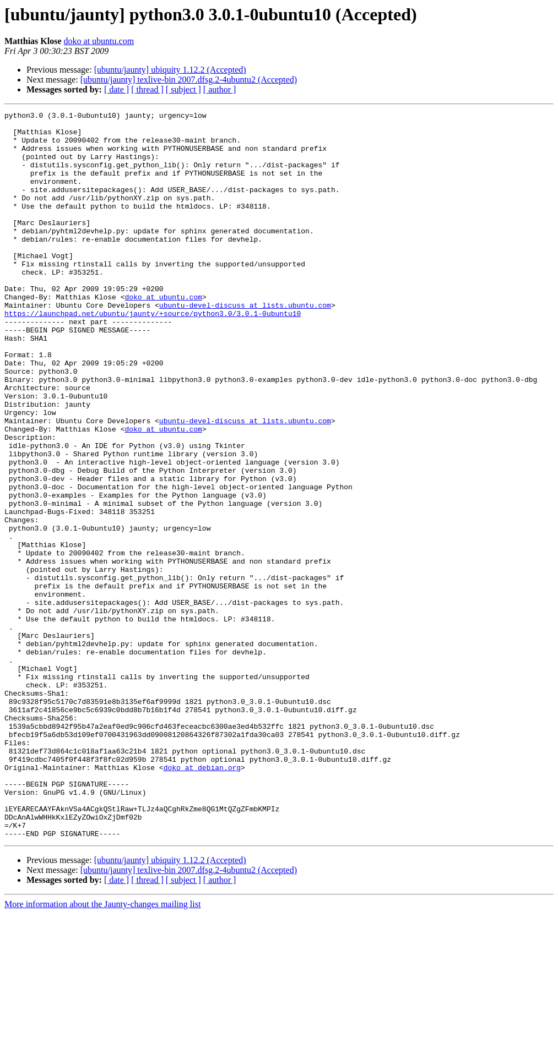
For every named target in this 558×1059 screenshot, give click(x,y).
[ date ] (116, 89)
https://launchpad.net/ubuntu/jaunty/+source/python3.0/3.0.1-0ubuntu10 (152, 354)
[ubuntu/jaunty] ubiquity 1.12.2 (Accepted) (170, 69)
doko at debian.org (202, 899)
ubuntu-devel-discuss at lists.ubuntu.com (245, 345)
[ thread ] (147, 89)
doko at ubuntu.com (99, 41)
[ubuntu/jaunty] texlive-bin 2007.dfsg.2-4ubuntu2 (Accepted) (188, 79)
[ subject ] (183, 89)
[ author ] (219, 89)
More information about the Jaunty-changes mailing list (102, 1049)
